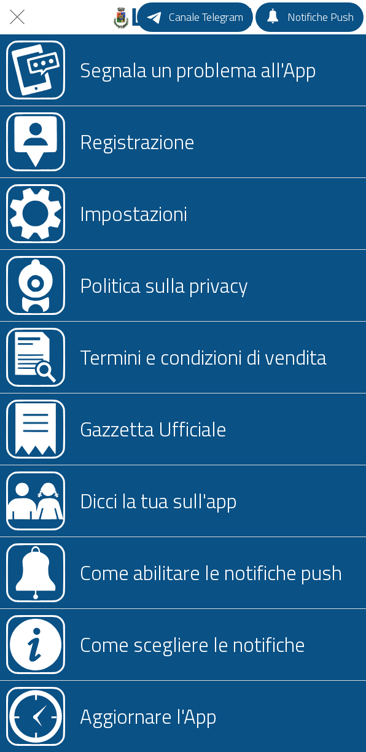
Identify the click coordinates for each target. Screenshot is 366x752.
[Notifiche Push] (309, 17)
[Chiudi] (17, 17)
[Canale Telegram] (195, 17)
